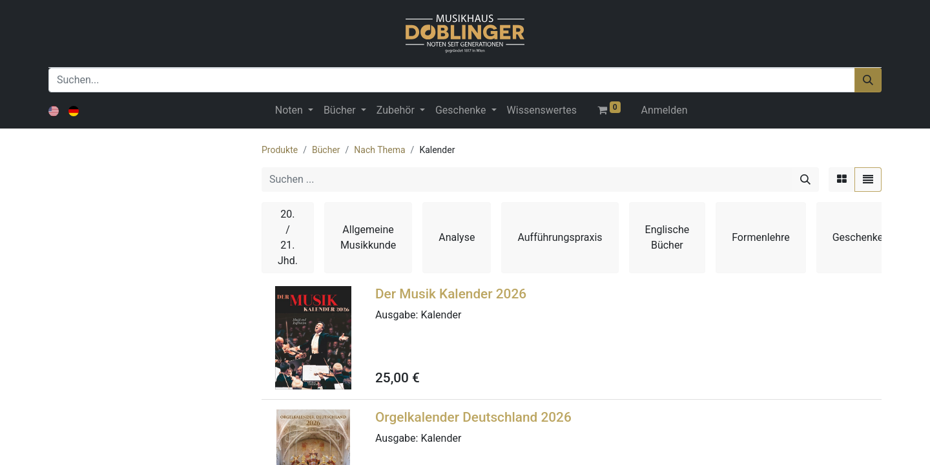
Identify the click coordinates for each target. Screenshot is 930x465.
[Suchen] (868, 80)
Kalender (440, 315)
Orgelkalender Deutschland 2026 (473, 417)
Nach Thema (379, 150)
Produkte (280, 150)
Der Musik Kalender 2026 (450, 294)
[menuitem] (542, 110)
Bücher (326, 150)
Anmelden (664, 110)
